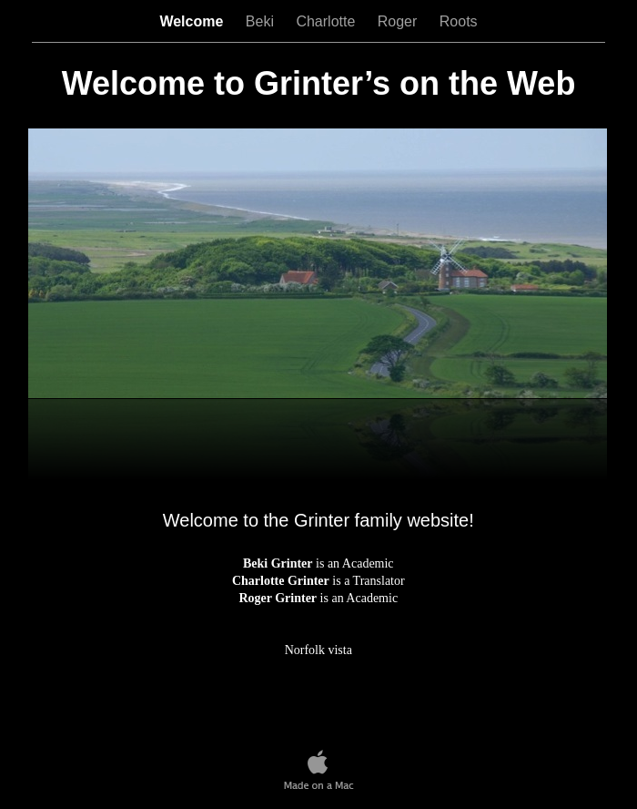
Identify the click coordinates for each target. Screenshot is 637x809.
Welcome (193, 21)
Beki (262, 21)
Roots (459, 21)
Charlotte (327, 21)
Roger (399, 21)
